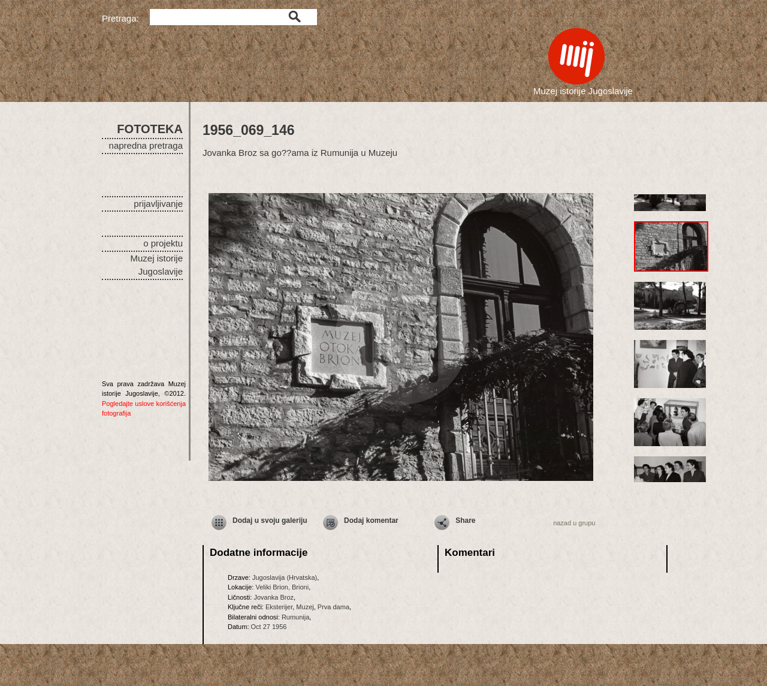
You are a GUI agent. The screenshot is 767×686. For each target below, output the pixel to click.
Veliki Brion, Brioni (282, 587)
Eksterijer (278, 606)
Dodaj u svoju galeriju (269, 520)
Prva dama (333, 606)
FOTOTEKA (150, 129)
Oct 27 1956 (269, 626)
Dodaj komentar (371, 520)
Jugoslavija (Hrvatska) (284, 577)
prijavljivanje (158, 203)
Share (465, 520)
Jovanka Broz (273, 597)
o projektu (163, 243)
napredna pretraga (146, 145)
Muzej (304, 606)
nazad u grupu (574, 522)
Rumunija (295, 617)
